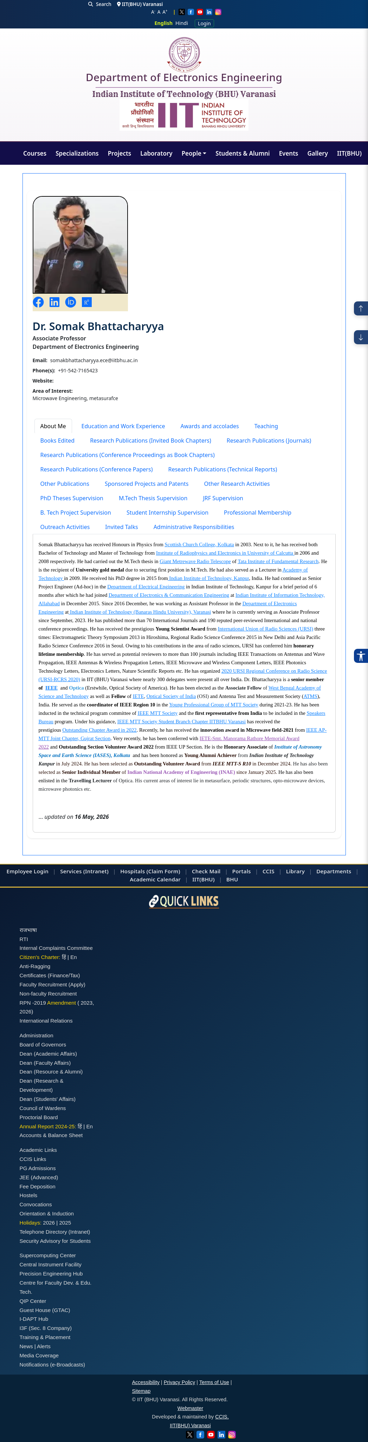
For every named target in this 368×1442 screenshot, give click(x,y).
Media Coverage (39, 1355)
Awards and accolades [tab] (210, 426)
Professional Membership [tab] (257, 512)
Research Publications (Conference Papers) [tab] (96, 469)
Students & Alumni (242, 153)
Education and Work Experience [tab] (123, 426)
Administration (36, 1035)
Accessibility (146, 1382)
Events (288, 153)
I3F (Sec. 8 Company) (46, 1328)
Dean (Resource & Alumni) (51, 1072)
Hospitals (132, 871)
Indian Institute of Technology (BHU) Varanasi (184, 94)
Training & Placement (45, 1337)
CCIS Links (33, 1159)
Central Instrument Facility (51, 1264)
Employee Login (28, 871)
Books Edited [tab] (57, 440)
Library (295, 871)
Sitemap (141, 1391)
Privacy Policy (179, 1382)
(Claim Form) (163, 871)
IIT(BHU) (349, 153)
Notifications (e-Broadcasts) (52, 1365)
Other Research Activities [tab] (237, 484)
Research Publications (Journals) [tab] (269, 440)
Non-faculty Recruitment (48, 994)
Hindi (181, 23)
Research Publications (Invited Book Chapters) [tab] (150, 440)
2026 (26, 1011)
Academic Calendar (155, 879)
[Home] (184, 54)
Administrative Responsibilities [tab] (194, 527)
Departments (333, 871)
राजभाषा (28, 930)
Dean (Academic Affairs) (48, 1054)
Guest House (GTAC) (45, 1310)
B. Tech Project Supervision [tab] (75, 512)
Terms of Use (214, 1382)
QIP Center (33, 1301)
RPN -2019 (33, 1003)
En (73, 957)
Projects (119, 153)
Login (204, 23)
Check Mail (206, 871)
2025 (65, 1223)
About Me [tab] (53, 426)
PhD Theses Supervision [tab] (72, 498)
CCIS (269, 871)
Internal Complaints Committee (56, 948)
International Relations (46, 1021)
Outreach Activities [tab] (65, 527)
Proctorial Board (39, 1117)
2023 (86, 1003)
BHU (232, 879)
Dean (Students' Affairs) (48, 1099)
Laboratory (156, 153)
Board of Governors (43, 1045)
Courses (34, 153)
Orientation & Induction (47, 1213)
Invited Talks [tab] (121, 527)
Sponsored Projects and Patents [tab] (147, 484)
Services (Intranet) (84, 871)
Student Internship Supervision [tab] (167, 512)
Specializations (77, 153)
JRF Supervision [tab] (223, 498)
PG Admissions (38, 1168)
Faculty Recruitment (43, 984)
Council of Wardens (43, 1108)
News (26, 1346)
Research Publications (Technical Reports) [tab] (222, 469)
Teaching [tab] (266, 426)
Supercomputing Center (48, 1255)
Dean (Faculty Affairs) (45, 1063)
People (191, 153)
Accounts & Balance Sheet (51, 1135)
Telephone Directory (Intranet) (55, 1232)
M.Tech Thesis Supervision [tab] (153, 498)
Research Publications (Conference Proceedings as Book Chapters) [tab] (127, 455)
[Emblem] (184, 115)
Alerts (44, 1346)
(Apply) (77, 984)
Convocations (36, 1204)
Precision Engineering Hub (51, 1274)
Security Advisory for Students (55, 1241)
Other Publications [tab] (64, 484)
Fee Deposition (38, 1186)
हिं (64, 957)
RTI (24, 939)
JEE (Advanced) (39, 1177)
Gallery (317, 153)
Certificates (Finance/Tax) (50, 975)
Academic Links (38, 1150)
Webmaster (190, 1408)
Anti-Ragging (35, 966)
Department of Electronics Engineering (184, 78)
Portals (241, 871)
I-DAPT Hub (34, 1319)
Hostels (29, 1195)
